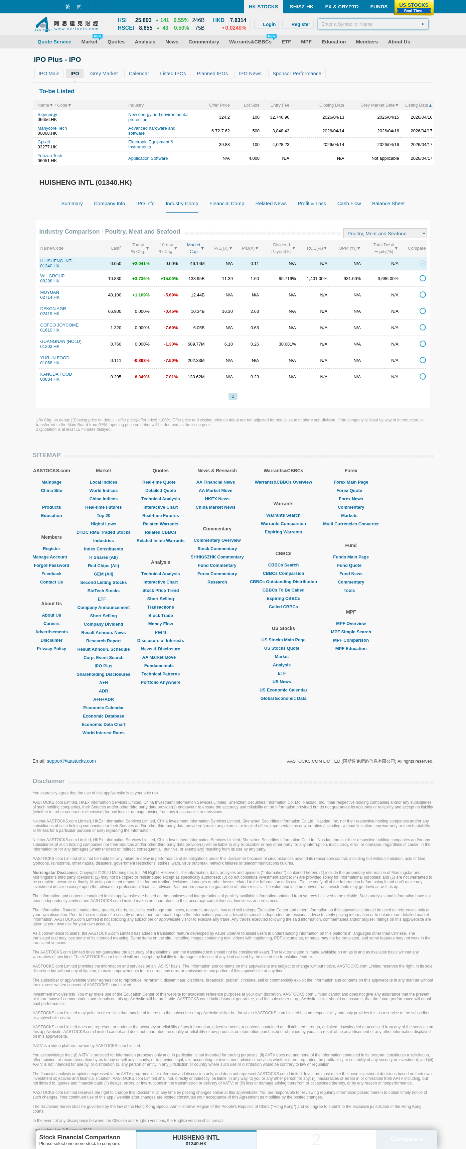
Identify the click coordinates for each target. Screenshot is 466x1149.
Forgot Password (51, 565)
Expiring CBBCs (283, 598)
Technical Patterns (161, 673)
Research (217, 582)
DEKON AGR (53, 308)
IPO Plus (103, 665)
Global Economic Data (284, 698)
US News (284, 681)
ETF (104, 599)
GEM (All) (104, 574)
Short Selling (103, 615)
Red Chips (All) (103, 565)
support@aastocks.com (71, 761)
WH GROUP (52, 275)
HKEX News (217, 498)
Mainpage (51, 482)
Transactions (160, 607)
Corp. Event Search (104, 657)
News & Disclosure (160, 648)
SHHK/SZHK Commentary (217, 556)
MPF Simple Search (351, 631)
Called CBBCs (283, 606)
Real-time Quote (160, 482)
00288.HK (50, 280)
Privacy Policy (51, 648)
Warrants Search (283, 515)
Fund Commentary (217, 565)
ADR (103, 690)
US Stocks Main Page (283, 639)
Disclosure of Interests (160, 640)
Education (51, 515)
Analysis (283, 664)
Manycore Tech (52, 128)
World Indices (103, 490)
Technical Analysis (160, 498)
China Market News (217, 507)
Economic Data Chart (103, 724)
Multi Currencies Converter (351, 523)
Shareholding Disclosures (103, 674)
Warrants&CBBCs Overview (283, 482)
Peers (160, 632)
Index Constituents (103, 548)
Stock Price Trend (160, 590)
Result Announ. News (103, 632)
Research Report (103, 640)
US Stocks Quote (283, 648)
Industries (103, 540)
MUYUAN (49, 292)
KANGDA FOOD (56, 374)
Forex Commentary (217, 573)
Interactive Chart (161, 507)
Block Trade (160, 615)
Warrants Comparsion (283, 523)
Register (51, 548)
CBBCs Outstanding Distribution (283, 581)
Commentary (351, 507)
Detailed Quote (160, 490)
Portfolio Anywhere (160, 682)
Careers (51, 623)
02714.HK (50, 297)
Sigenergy (47, 114)
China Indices (104, 498)
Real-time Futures (103, 507)
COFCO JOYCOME (59, 325)
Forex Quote (350, 490)
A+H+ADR (103, 699)
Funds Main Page (351, 556)
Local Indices (103, 482)
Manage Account (52, 556)
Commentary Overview (217, 540)
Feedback (51, 573)
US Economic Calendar (283, 689)
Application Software (148, 158)
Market (283, 656)
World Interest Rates (104, 732)
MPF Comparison (351, 640)
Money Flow (160, 623)
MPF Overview (351, 623)
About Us (51, 615)
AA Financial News (217, 482)
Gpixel (44, 141)
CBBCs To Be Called (283, 590)
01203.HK (50, 346)
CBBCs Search (283, 564)
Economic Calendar (103, 707)
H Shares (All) (103, 557)
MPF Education (351, 648)
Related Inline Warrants (161, 540)
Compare (407, 1138)
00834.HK (50, 379)
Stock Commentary (217, 548)
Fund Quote (351, 565)
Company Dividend (103, 624)
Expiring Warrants (283, 531)
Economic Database (103, 716)
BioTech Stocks (104, 590)
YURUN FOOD (54, 357)
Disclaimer (51, 640)
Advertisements (51, 631)
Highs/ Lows (104, 523)
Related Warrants (160, 523)
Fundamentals (160, 665)
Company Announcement (103, 607)
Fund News (350, 573)
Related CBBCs (160, 532)
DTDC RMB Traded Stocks (103, 532)
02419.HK (50, 313)
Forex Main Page (351, 482)
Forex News (351, 498)
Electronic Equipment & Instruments (150, 144)
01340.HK (50, 265)
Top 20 (103, 515)
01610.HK (50, 330)
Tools (351, 590)
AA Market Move (160, 657)
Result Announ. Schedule (103, 649)
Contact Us (51, 582)
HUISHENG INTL (57, 260)
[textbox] (373, 24)
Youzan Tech (50, 155)
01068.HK (50, 362)
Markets (351, 515)
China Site (51, 490)
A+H (103, 682)
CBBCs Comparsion (283, 573)
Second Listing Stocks (103, 582)
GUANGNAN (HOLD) (61, 341)
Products (51, 507)
